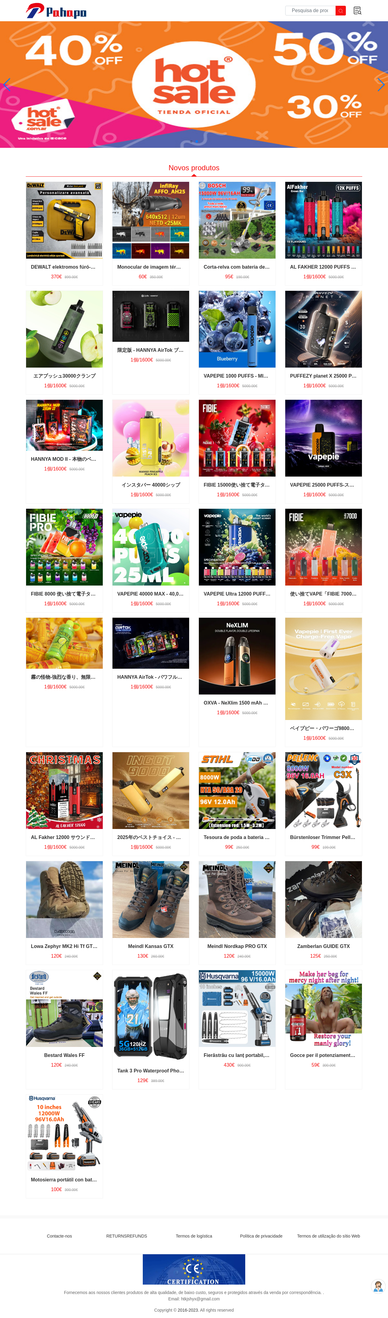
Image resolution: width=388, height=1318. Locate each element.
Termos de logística (194, 1236)
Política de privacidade (261, 1236)
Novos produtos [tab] (194, 168)
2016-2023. (188, 1310)
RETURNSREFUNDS (126, 1236)
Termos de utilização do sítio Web (328, 1236)
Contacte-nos (59, 1236)
